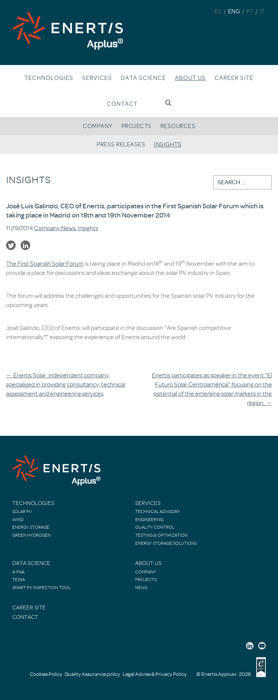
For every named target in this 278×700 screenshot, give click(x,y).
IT (262, 11)
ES (218, 11)
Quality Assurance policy (92, 674)
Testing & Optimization (161, 535)
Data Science (143, 78)
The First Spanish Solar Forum (45, 263)
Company (98, 126)
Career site (234, 78)
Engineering (149, 519)
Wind (18, 519)
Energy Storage (30, 527)
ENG (234, 11)
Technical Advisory (157, 511)
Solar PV (22, 511)
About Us (148, 563)
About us (190, 78)
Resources (178, 126)
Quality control (155, 527)
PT (249, 11)
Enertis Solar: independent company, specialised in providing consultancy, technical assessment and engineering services (65, 384)
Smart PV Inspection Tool (41, 587)
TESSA (18, 579)
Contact (122, 104)
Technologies (48, 78)
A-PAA (18, 572)
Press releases (121, 144)
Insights (167, 144)
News (141, 587)
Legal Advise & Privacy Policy (155, 674)
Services (97, 78)
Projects (136, 126)
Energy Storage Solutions (166, 543)
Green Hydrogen (31, 535)
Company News (55, 228)
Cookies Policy (46, 674)
